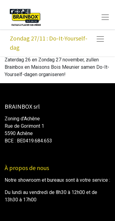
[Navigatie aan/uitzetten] (100, 39)
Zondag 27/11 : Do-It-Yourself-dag (48, 42)
